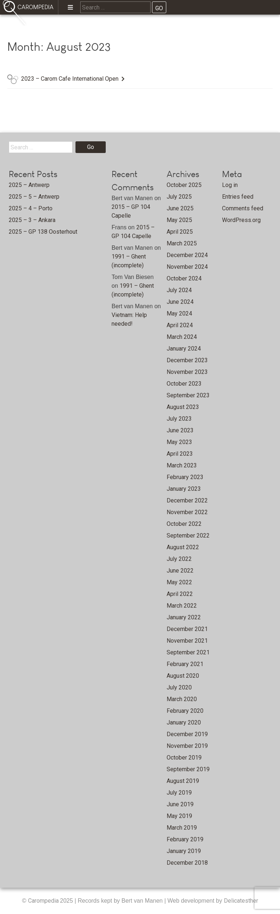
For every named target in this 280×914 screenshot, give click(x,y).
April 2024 (180, 325)
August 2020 (183, 675)
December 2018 (187, 862)
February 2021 (185, 664)
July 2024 (179, 290)
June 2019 (180, 804)
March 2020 (182, 699)
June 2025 (180, 208)
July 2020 (179, 687)
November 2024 (187, 266)
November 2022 (187, 512)
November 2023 (187, 371)
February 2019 (185, 839)
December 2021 (187, 629)
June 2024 (180, 301)
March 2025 (182, 243)
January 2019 (184, 851)
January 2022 (184, 617)
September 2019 (188, 769)
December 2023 (187, 360)
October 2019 (184, 757)
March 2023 (182, 465)
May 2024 (179, 313)
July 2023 (179, 418)
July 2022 (179, 558)
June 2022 (180, 570)
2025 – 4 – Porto (30, 208)
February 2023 (185, 477)
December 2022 (187, 500)
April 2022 (180, 593)
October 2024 (184, 278)
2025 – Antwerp (29, 184)
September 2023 (188, 395)
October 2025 (184, 184)
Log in (230, 184)
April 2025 (180, 231)
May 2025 (179, 220)
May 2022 (179, 582)
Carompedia (44, 900)
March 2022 (182, 605)
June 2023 (180, 430)
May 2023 (179, 442)
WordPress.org (241, 220)
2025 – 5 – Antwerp (34, 196)
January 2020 (184, 722)
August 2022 (183, 547)
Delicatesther (241, 900)
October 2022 (184, 523)
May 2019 (179, 815)
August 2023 (183, 407)
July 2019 (179, 792)
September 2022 (188, 535)
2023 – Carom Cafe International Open (69, 78)
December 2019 (187, 734)
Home (51, 27)
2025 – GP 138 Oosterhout (43, 231)
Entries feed (237, 196)
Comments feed (242, 208)
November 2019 (187, 745)
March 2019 (182, 827)
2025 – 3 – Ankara (32, 220)
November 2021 (187, 640)
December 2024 (187, 255)
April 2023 (180, 453)
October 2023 (184, 383)
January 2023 (184, 488)
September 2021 (188, 652)
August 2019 (183, 780)
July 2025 (179, 196)
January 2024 (184, 348)
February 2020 (185, 710)
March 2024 (182, 336)
